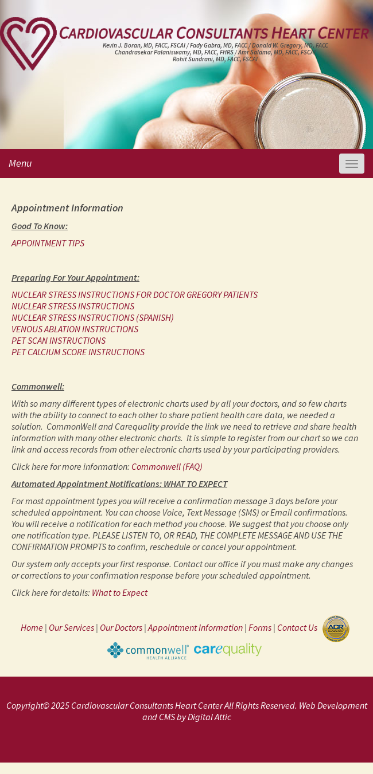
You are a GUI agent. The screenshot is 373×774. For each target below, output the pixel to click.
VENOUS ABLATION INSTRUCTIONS (74, 329)
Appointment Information (195, 628)
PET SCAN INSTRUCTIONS (58, 340)
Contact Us (299, 628)
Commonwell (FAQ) (167, 466)
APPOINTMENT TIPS (47, 243)
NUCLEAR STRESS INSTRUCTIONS (72, 306)
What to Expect (119, 592)
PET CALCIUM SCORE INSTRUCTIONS (78, 351)
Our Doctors (121, 628)
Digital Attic (209, 716)
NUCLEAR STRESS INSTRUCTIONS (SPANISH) (92, 317)
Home (32, 628)
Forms (259, 628)
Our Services (71, 628)
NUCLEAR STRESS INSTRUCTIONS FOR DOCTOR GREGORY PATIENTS (134, 294)
